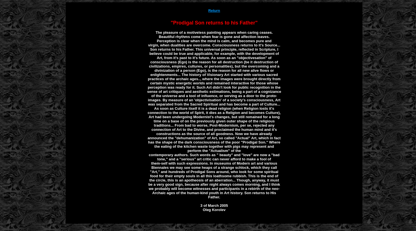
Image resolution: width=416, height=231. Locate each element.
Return (214, 10)
